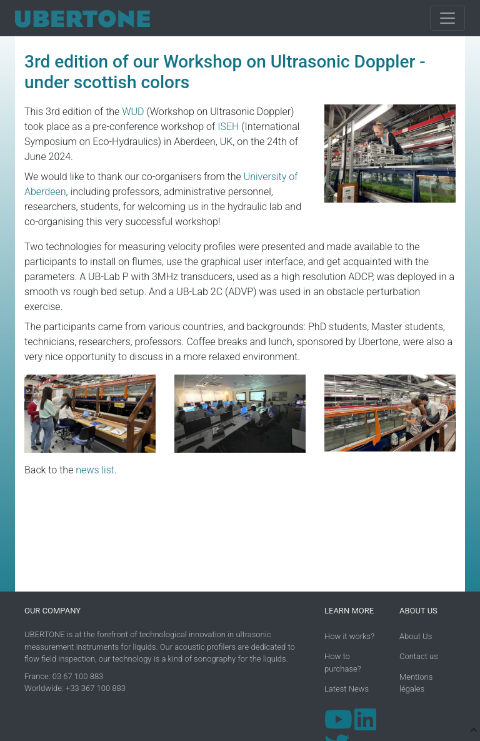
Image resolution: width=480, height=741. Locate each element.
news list (95, 470)
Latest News (346, 688)
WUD (133, 112)
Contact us (418, 656)
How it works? (349, 636)
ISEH (228, 127)
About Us (415, 636)
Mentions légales (415, 683)
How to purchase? (342, 662)
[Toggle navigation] (447, 18)
